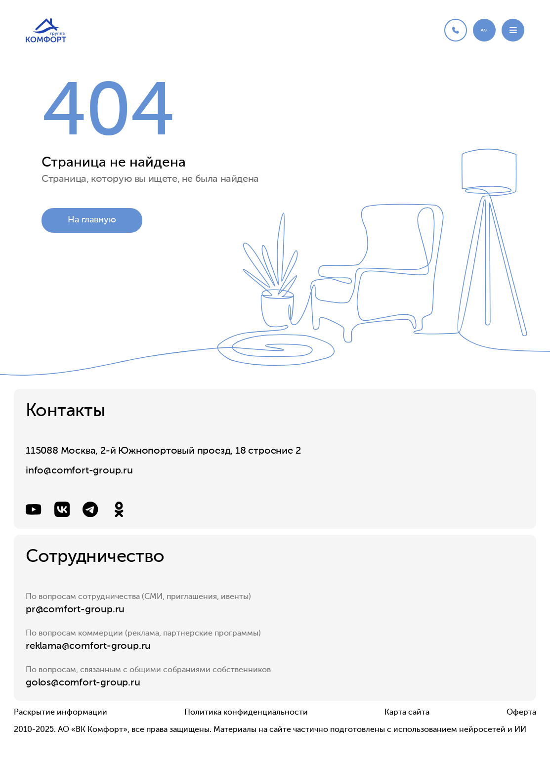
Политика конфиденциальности (246, 713)
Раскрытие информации (60, 713)
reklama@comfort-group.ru (88, 646)
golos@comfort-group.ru (83, 683)
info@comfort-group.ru (79, 471)
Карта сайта (406, 713)
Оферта (521, 713)
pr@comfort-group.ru (75, 610)
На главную (92, 220)
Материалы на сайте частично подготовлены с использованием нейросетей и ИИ (369, 730)
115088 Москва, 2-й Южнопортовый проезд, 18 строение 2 (163, 451)
